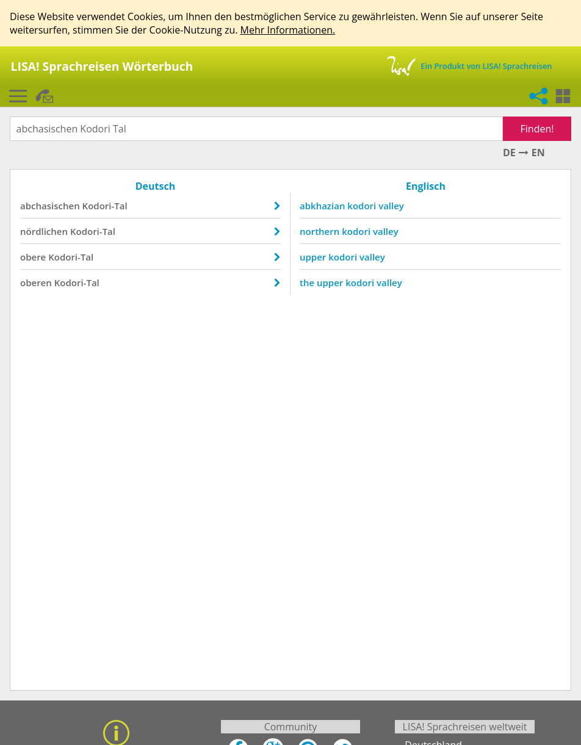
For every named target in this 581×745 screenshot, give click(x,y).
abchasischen (50, 206)
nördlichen (44, 231)
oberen (36, 282)
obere (33, 257)
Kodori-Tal (105, 206)
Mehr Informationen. (288, 30)
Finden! (537, 128)
